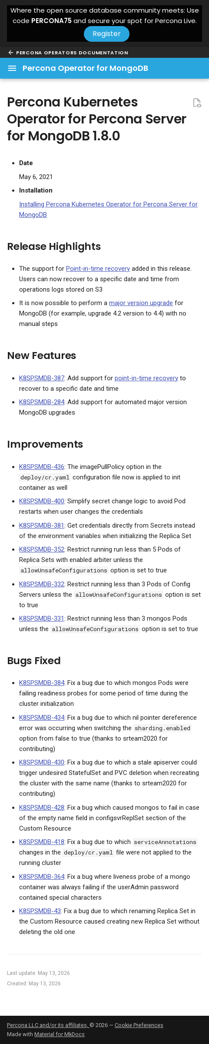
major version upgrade (141, 303)
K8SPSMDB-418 (41, 842)
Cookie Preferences (139, 1025)
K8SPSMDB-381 (41, 525)
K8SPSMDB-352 (41, 549)
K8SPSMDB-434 (41, 717)
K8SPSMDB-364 (41, 877)
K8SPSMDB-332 (41, 584)
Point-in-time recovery (98, 269)
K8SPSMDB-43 (40, 911)
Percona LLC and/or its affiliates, (48, 1025)
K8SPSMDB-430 (41, 762)
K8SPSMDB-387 (41, 378)
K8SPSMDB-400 (41, 501)
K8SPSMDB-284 (41, 402)
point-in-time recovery (146, 378)
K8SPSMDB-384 (41, 683)
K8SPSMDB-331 (41, 618)
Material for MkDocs (59, 1034)
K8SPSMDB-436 (41, 467)
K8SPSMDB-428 (41, 807)
